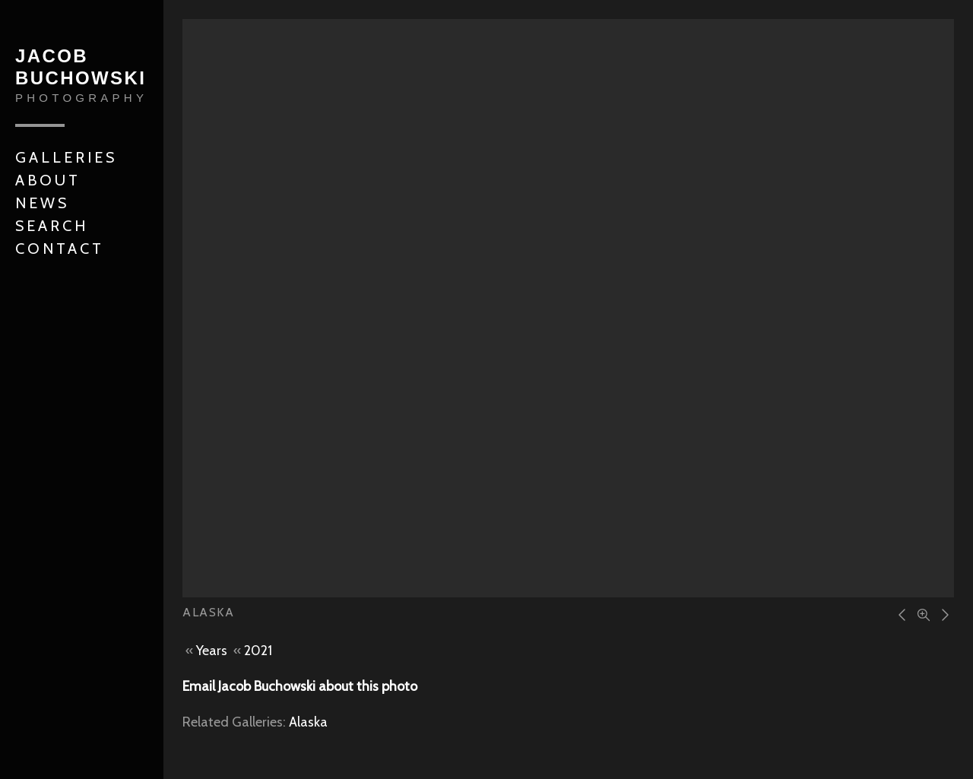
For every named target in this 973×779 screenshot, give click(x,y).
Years (211, 650)
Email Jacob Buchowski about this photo (299, 686)
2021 (258, 650)
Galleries (66, 157)
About (48, 180)
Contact (59, 248)
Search (51, 226)
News (42, 203)
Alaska (308, 722)
